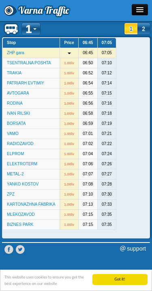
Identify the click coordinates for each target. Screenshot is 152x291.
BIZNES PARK (20, 224)
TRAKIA (14, 73)
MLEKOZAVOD (21, 214)
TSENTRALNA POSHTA (29, 63)
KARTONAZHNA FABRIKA (31, 204)
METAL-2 (15, 174)
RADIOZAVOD (20, 143)
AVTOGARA (18, 93)
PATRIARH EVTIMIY (25, 83)
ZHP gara (15, 53)
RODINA (15, 103)
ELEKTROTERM (22, 164)
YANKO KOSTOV (23, 184)
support (136, 248)
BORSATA (16, 123)
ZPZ (11, 194)
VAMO (13, 133)
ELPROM (15, 154)
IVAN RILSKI (18, 113)
